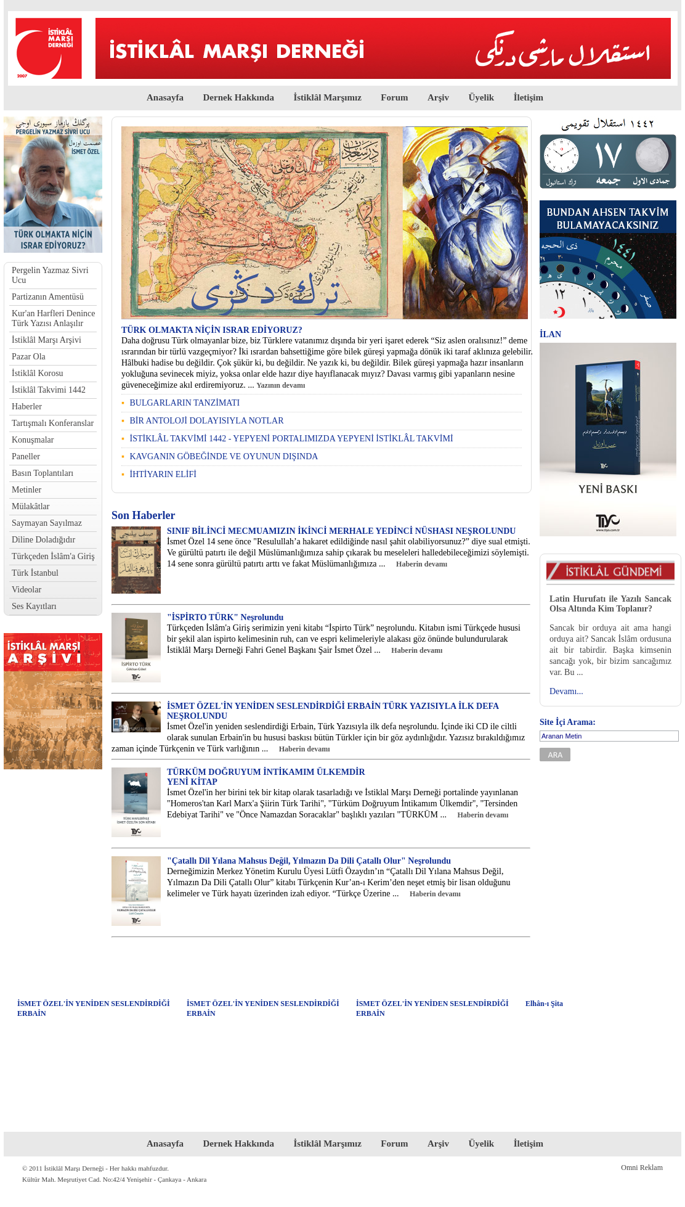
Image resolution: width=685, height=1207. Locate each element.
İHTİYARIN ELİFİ (162, 474)
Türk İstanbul (35, 573)
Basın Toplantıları (42, 473)
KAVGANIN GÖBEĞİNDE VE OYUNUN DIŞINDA (223, 456)
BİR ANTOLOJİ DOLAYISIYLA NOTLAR (206, 420)
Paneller (26, 456)
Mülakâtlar (30, 506)
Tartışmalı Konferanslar (53, 423)
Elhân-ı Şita (544, 1003)
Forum (394, 97)
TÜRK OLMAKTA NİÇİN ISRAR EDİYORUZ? (211, 330)
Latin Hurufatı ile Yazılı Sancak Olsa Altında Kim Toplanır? (610, 603)
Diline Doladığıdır (43, 539)
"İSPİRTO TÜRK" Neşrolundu (225, 617)
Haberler (27, 406)
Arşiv (438, 97)
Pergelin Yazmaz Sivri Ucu (50, 275)
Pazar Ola (29, 356)
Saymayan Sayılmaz (47, 523)
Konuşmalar (33, 439)
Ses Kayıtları (34, 606)
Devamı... (566, 691)
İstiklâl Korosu (37, 373)
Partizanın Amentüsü (48, 296)
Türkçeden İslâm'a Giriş (53, 556)
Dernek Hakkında (238, 97)
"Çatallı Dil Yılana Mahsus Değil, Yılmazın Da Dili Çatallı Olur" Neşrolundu (309, 860)
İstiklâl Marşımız (327, 97)
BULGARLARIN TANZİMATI (184, 402)
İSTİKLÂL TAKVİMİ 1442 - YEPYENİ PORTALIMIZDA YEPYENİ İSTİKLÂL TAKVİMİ (291, 438)
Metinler (26, 489)
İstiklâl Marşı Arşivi (46, 340)
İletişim (528, 97)
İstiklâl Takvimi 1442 (49, 390)
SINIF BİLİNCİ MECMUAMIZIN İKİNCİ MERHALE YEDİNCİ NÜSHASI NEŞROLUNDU (341, 531)
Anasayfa (165, 97)
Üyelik (482, 97)
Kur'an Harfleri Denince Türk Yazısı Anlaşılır (53, 318)
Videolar (26, 589)
